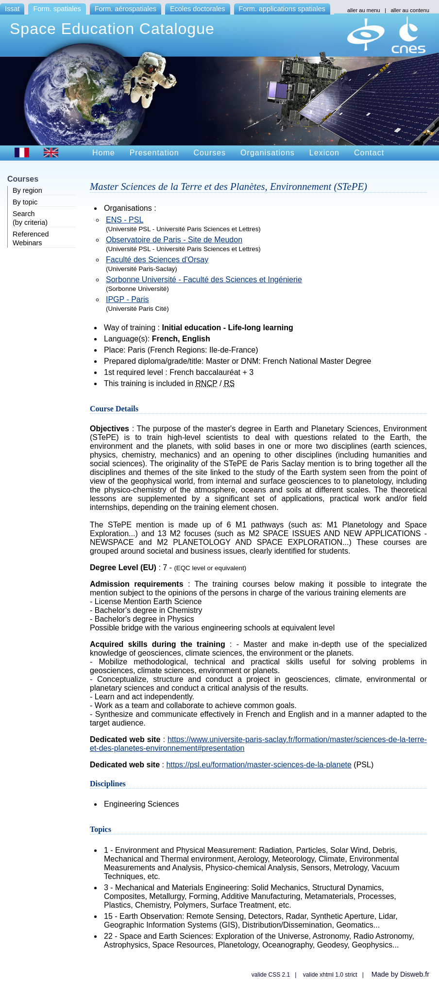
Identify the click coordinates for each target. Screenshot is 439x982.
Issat (12, 9)
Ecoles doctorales (197, 9)
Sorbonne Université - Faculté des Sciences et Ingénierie (204, 279)
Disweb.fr (414, 974)
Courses (210, 153)
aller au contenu (409, 10)
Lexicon (324, 153)
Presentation (154, 153)
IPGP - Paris (127, 299)
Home (103, 153)
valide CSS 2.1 (271, 974)
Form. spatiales (57, 9)
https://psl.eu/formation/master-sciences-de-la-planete (259, 765)
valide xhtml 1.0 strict (330, 974)
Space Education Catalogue (112, 28)
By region (27, 190)
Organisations (267, 153)
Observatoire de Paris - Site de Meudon (174, 240)
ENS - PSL (124, 220)
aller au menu (363, 10)
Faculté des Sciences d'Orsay (157, 259)
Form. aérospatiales (125, 9)
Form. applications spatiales (282, 9)
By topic (25, 202)
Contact (369, 153)
